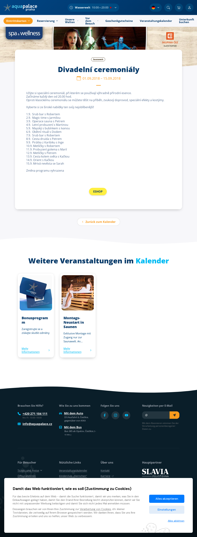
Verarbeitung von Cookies (95, 509)
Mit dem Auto (71, 413)
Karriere (107, 476)
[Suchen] (168, 8)
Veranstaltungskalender (73, 470)
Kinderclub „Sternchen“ (73, 476)
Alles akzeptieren (166, 499)
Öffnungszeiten (27, 476)
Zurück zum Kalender (99, 222)
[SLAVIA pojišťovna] (155, 472)
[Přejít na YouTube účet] (126, 415)
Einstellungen (167, 509)
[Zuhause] (20, 7)
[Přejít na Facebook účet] (105, 415)
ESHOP (98, 191)
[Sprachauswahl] (156, 8)
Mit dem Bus (70, 427)
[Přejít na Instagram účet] (115, 415)
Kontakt (105, 470)
